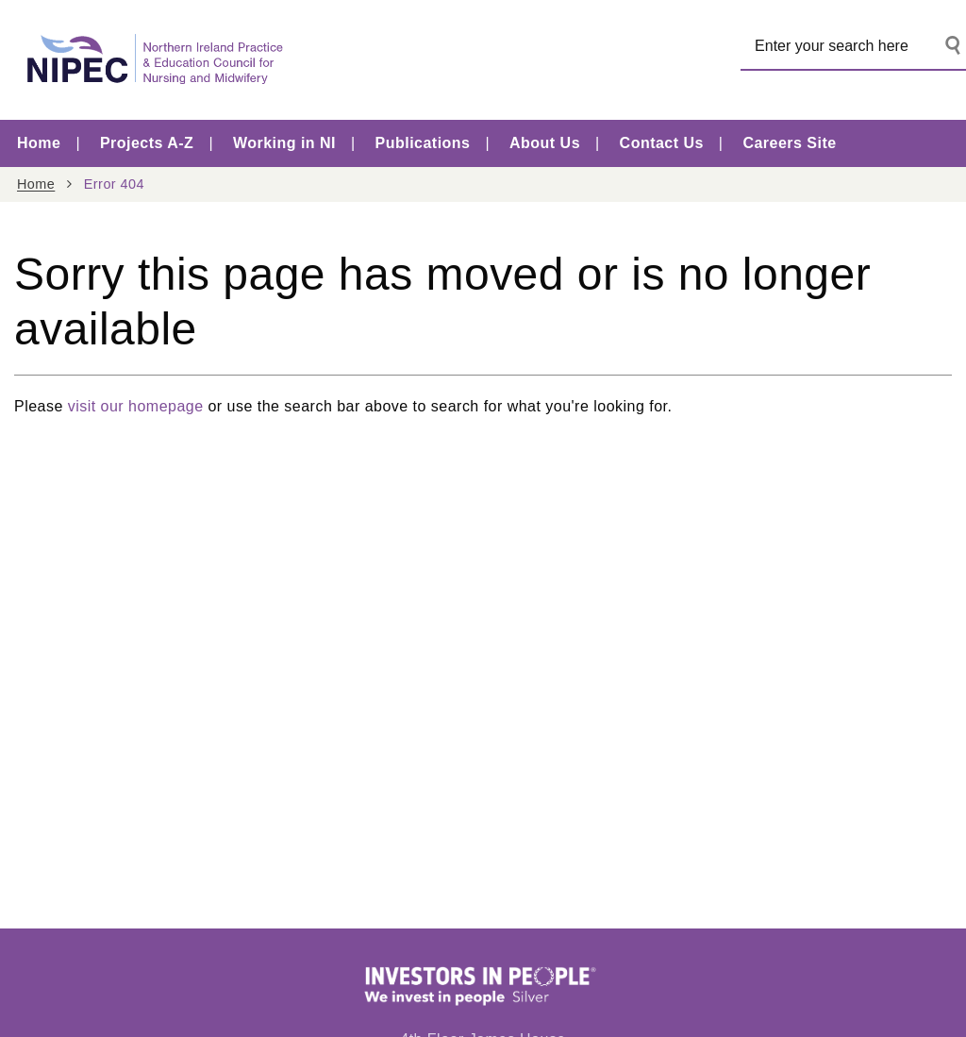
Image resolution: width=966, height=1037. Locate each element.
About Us (544, 143)
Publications (423, 143)
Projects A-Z (146, 143)
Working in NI (284, 143)
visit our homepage (136, 406)
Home (38, 143)
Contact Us (662, 143)
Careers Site (789, 143)
